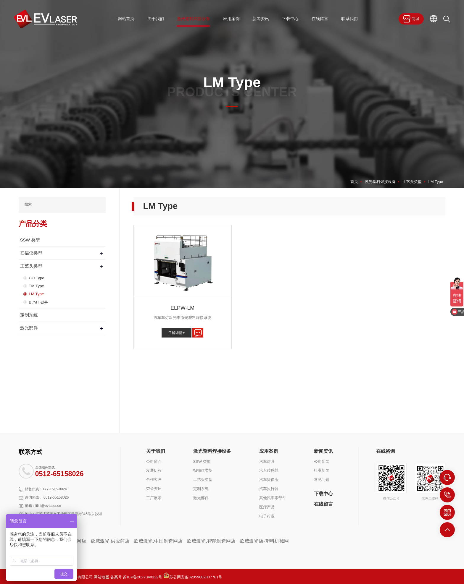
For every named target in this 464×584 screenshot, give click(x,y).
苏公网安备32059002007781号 (192, 577)
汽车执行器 (268, 488)
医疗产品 (267, 507)
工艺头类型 (412, 181)
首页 (354, 181)
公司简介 (154, 461)
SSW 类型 (30, 240)
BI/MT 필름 (38, 301)
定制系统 (29, 314)
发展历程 (154, 470)
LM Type (435, 181)
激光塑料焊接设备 (380, 181)
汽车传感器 (268, 470)
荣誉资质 (154, 488)
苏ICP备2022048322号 (142, 577)
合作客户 (154, 479)
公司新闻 (321, 461)
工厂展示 (154, 498)
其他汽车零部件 (272, 498)
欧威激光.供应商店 (110, 541)
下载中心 (323, 493)
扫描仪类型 (31, 253)
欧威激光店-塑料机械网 (264, 541)
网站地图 (101, 577)
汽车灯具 (267, 461)
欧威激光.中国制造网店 (158, 541)
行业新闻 (321, 470)
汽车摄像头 (268, 479)
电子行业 (267, 516)
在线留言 (323, 504)
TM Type (36, 285)
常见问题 (321, 479)
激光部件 (29, 327)
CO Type (36, 277)
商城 (411, 18)
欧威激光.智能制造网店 (211, 541)
